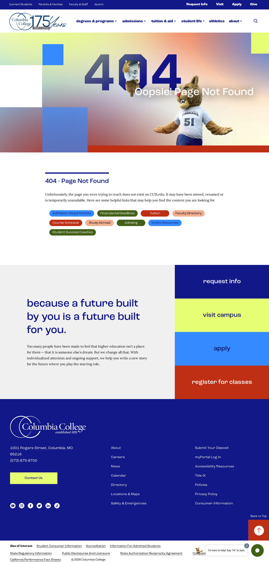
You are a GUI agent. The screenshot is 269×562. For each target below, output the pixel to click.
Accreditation (96, 546)
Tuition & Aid (162, 21)
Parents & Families (50, 4)
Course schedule (66, 223)
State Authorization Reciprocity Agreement (151, 553)
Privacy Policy (206, 494)
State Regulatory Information (31, 553)
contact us (34, 478)
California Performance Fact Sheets (35, 559)
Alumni (98, 4)
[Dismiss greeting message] (246, 545)
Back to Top (259, 516)
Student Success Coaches (73, 232)
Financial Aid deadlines (117, 213)
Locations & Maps (125, 494)
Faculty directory (188, 213)
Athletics (217, 21)
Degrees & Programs (95, 21)
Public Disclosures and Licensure (86, 553)
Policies (201, 485)
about (234, 21)
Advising (131, 223)
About (116, 448)
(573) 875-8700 (23, 461)
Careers (118, 457)
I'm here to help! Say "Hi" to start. (226, 550)
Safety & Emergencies (128, 503)
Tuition (155, 213)
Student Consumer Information (59, 546)
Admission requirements (72, 213)
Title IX (200, 475)
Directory (119, 485)
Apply (237, 4)
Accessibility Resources (214, 466)
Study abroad (99, 223)
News (115, 466)
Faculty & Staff (78, 4)
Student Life (191, 21)
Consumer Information (214, 503)
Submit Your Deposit (212, 448)
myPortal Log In (208, 457)
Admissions (132, 21)
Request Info (197, 4)
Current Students (20, 4)
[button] (257, 550)
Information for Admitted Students (135, 546)
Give (253, 4)
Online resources (165, 223)
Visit (220, 4)
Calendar (118, 475)
